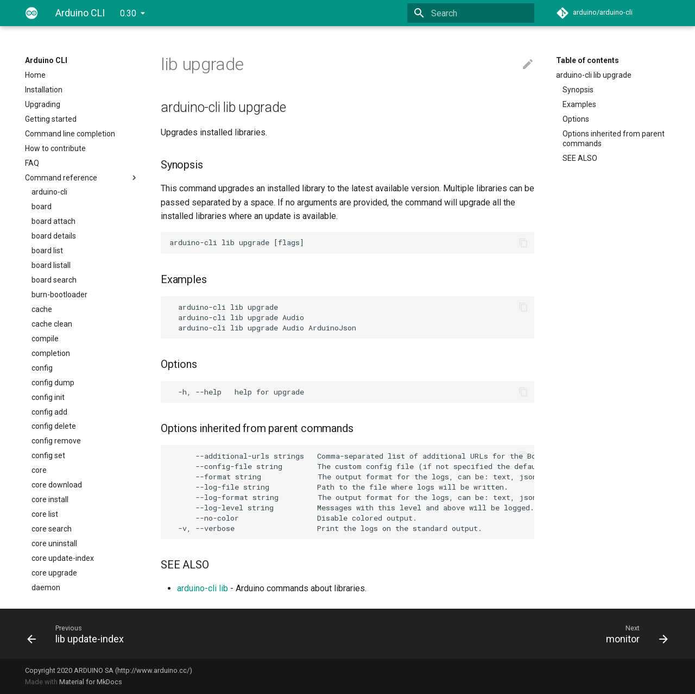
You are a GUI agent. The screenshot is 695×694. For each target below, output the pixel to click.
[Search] (470, 13)
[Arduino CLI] (31, 13)
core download (56, 484)
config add (49, 412)
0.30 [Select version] (128, 13)
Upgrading (42, 104)
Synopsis (578, 89)
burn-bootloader (59, 294)
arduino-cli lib (202, 588)
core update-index (62, 558)
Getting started (51, 119)
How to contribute (55, 148)
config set (48, 455)
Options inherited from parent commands (614, 138)
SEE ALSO (580, 158)
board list (47, 250)
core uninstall (54, 543)
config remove (56, 440)
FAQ (32, 163)
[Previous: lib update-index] (183, 634)
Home (35, 75)
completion (50, 353)
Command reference (82, 178)
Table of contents (587, 60)
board (41, 206)
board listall (51, 265)
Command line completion (70, 133)
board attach (53, 221)
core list (44, 514)
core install (49, 499)
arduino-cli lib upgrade (593, 75)
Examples (579, 104)
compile (45, 338)
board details (53, 236)
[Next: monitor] (512, 634)
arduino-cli (49, 191)
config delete (53, 426)
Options (576, 119)
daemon (45, 587)
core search (51, 528)
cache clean (51, 324)
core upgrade (54, 572)
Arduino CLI (46, 60)
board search (54, 280)
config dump (52, 382)
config (42, 368)
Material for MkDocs (90, 682)
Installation (43, 89)
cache (41, 309)
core (39, 470)
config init (48, 397)
